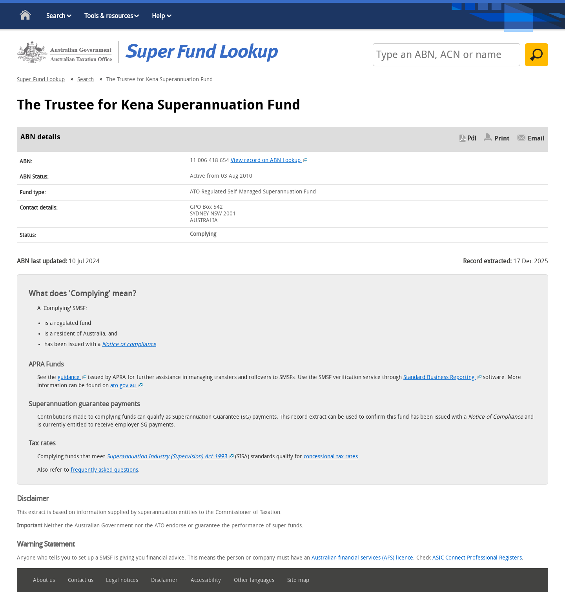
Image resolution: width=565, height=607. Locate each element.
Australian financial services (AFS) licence (362, 557)
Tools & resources (108, 16)
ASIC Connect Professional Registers (477, 557)
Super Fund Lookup (41, 79)
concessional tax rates (331, 456)
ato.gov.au (126, 385)
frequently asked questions (104, 470)
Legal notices (122, 580)
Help (158, 16)
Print (502, 138)
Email (536, 138)
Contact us (80, 580)
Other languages (254, 580)
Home (26, 16)
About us (44, 580)
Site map (298, 580)
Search (55, 16)
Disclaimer (164, 580)
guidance (72, 377)
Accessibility (206, 580)
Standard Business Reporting (442, 377)
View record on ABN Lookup (269, 160)
